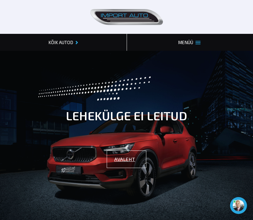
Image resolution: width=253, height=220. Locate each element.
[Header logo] (126, 17)
